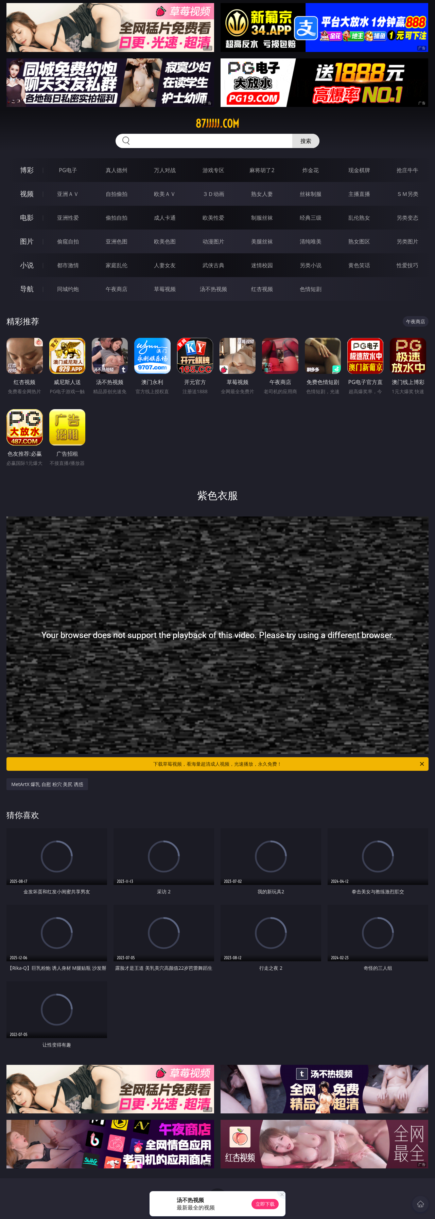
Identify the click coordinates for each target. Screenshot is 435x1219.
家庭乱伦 (116, 265)
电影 (27, 217)
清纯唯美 (310, 241)
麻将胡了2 (261, 170)
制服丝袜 (262, 217)
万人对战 (165, 170)
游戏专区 (213, 170)
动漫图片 (213, 241)
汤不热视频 (213, 289)
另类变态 (407, 217)
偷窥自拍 (68, 241)
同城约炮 (68, 289)
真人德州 (116, 170)
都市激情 (68, 265)
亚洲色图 (116, 241)
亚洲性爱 (68, 217)
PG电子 (68, 170)
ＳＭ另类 (407, 194)
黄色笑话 (359, 265)
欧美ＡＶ (165, 194)
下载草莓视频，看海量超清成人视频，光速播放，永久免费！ (289, 764)
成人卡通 (165, 217)
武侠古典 (213, 265)
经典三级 (310, 217)
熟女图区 (359, 241)
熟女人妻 (262, 194)
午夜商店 (116, 289)
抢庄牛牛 (407, 170)
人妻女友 (165, 265)
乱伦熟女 (359, 217)
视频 (27, 193)
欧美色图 (165, 241)
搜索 (305, 141)
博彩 (27, 170)
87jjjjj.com (217, 123)
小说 (27, 265)
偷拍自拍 (116, 217)
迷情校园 (262, 265)
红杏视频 (262, 289)
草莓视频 (165, 289)
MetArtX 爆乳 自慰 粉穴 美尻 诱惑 (47, 784)
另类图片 (407, 241)
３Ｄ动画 (213, 194)
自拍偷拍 (116, 194)
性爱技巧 (407, 265)
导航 (27, 288)
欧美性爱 (213, 217)
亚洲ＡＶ (68, 194)
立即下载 (265, 1204)
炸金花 (310, 170)
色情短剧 (310, 289)
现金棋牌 (359, 170)
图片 (27, 241)
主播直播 (359, 194)
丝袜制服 (310, 194)
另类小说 (310, 265)
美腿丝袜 (262, 241)
